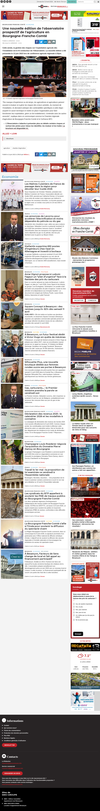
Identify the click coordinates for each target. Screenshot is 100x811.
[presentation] (59, 95)
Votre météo (85, 641)
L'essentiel (85, 60)
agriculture (7, 148)
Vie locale (44, 551)
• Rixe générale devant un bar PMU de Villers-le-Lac (84, 65)
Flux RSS (7, 735)
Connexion (92, 300)
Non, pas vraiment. (81, 609)
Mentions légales (9, 738)
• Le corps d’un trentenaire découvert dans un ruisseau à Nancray (85, 78)
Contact (6, 725)
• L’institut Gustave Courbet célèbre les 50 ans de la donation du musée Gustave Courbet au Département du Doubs (84, 92)
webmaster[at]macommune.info (12, 784)
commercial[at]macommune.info (12, 768)
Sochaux (28, 244)
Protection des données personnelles (16, 733)
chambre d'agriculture (19, 148)
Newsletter (9, 745)
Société (57, 181)
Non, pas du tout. (81, 612)
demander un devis (12, 773)
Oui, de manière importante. (84, 604)
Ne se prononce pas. (82, 620)
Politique (44, 272)
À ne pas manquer (85, 475)
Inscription (78, 300)
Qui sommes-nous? (10, 728)
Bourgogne (29, 441)
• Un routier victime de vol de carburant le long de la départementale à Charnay (84, 84)
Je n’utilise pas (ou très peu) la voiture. (85, 616)
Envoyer (78, 634)
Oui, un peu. (79, 607)
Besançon (28, 272)
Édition (54, 6)
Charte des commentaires (12, 730)
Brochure (8, 138)
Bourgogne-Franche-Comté (13, 24)
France (27, 214)
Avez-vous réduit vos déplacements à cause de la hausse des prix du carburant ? (84, 597)
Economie (30, 24)
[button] (95, 2)
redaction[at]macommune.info (12, 763)
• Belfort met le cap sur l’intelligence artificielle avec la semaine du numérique (82, 71)
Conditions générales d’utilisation (15, 740)
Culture (36, 332)
